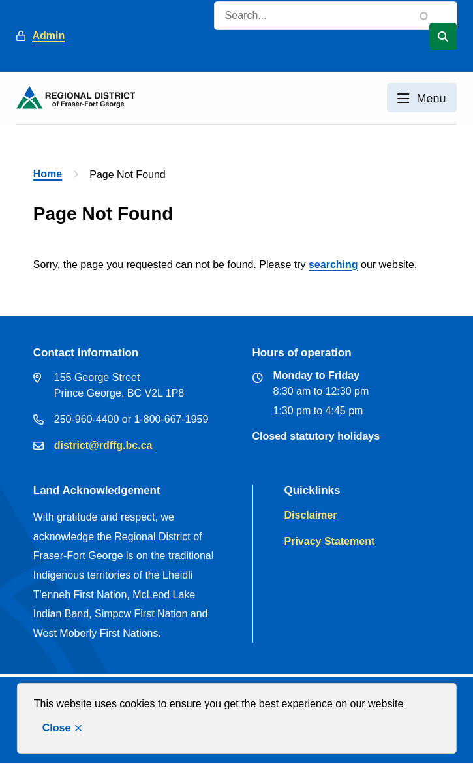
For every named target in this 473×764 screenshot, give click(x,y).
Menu (431, 98)
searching (333, 264)
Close (56, 727)
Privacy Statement (329, 541)
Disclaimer (310, 515)
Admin (48, 35)
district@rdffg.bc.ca (103, 445)
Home (47, 173)
